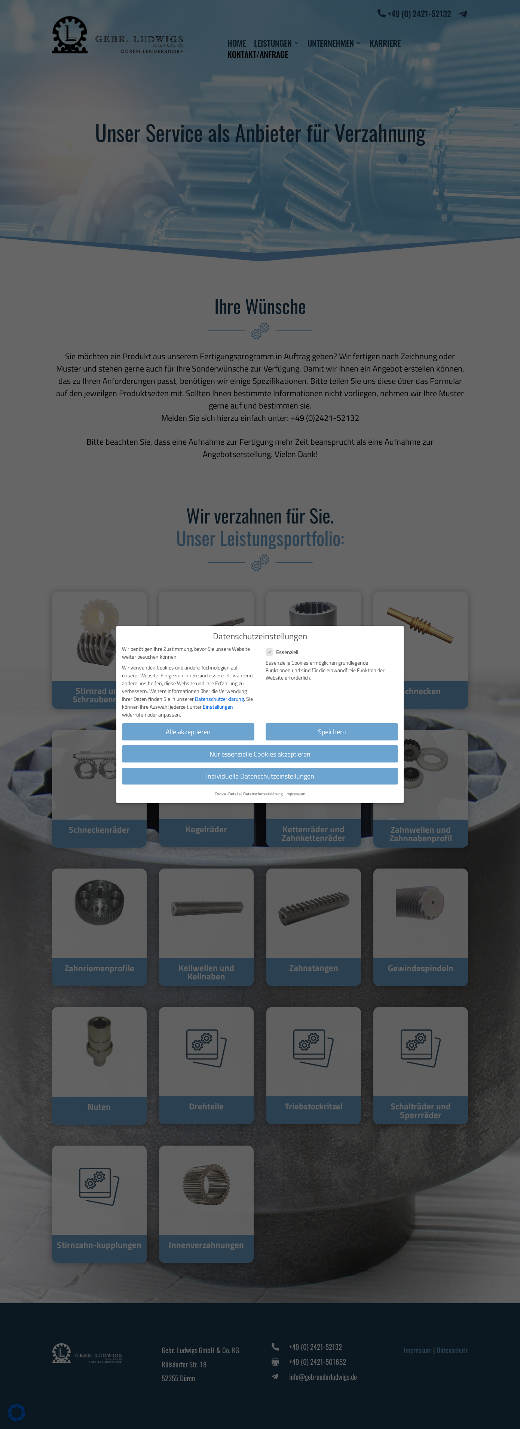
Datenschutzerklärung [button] (263, 788)
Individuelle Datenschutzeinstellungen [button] (260, 770)
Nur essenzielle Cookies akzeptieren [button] (260, 748)
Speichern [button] (332, 726)
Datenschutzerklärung (219, 693)
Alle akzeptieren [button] (188, 726)
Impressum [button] (295, 788)
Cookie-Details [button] (228, 788)
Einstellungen (218, 701)
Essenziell (285, 646)
